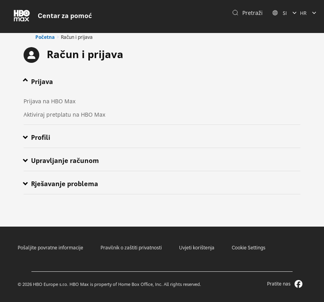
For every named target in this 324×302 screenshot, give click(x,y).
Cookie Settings (248, 247)
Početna (45, 37)
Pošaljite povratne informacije (50, 247)
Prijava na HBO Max (49, 101)
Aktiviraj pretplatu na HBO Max (64, 114)
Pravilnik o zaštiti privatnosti (131, 247)
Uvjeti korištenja (196, 247)
